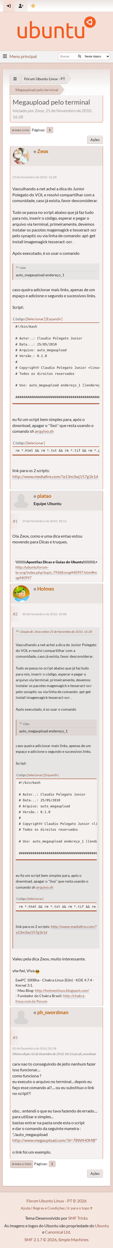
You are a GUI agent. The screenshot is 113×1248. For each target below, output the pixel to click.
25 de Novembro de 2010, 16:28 (34, 177)
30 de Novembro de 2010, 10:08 (44, 614)
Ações (95, 140)
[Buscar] (80, 56)
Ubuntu (102, 1225)
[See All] (15, 79)
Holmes (45, 589)
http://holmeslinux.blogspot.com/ (62, 990)
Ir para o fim (20, 130)
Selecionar (35, 319)
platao (44, 496)
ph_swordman (52, 1012)
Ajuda (25, 1208)
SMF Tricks (78, 1217)
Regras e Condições (49, 1208)
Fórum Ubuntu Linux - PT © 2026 (56, 1200)
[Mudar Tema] (33, 6)
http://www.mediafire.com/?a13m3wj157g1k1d (55, 476)
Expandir (54, 319)
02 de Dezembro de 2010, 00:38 (34, 1048)
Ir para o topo (21, 1164)
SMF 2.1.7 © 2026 (40, 1239)
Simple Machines (73, 1239)
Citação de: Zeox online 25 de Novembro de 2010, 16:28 (56, 632)
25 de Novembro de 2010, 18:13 (44, 521)
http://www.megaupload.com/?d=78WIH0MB (53, 1140)
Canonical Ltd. (58, 1231)
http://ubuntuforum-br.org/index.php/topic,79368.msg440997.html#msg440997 (56, 572)
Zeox (42, 151)
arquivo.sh (44, 431)
